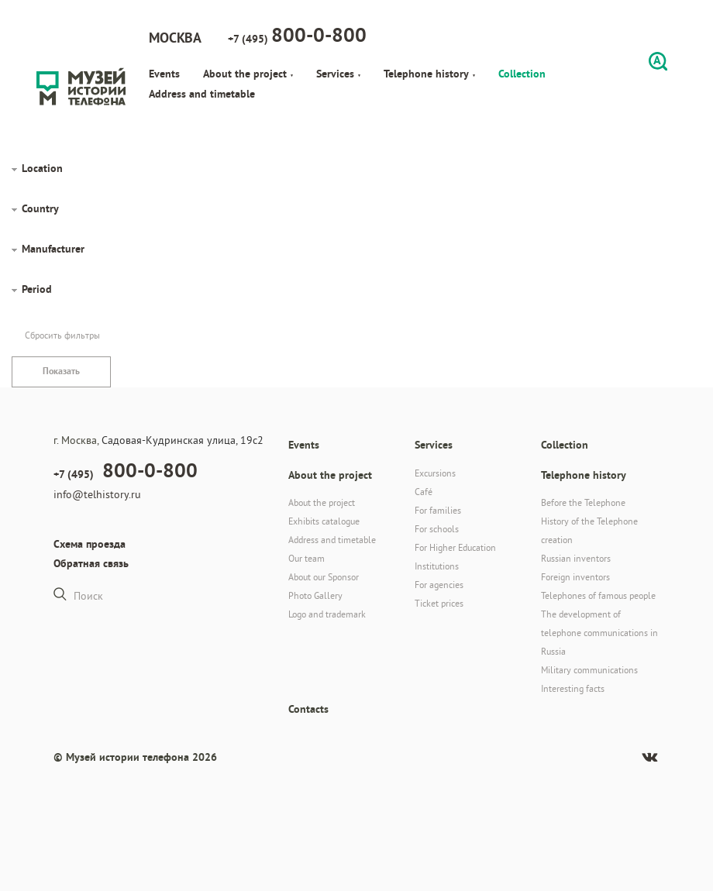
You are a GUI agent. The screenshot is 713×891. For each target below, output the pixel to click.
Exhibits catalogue (324, 521)
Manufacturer (53, 249)
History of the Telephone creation (589, 530)
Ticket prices (439, 603)
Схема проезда (89, 544)
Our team (306, 558)
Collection (522, 74)
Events (164, 74)
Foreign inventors (575, 577)
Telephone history (429, 74)
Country (40, 208)
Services (338, 74)
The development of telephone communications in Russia (599, 632)
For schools (437, 529)
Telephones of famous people (598, 595)
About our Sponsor (323, 577)
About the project (248, 74)
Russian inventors (576, 558)
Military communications (589, 670)
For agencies (439, 584)
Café (423, 491)
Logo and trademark (327, 614)
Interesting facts (572, 688)
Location (42, 168)
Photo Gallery (315, 595)
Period (37, 289)
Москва (175, 37)
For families (438, 510)
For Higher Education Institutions (455, 557)
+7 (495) (297, 35)
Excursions (435, 473)
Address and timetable (202, 94)
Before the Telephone (583, 502)
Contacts (308, 709)
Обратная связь (91, 563)
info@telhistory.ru (97, 494)
